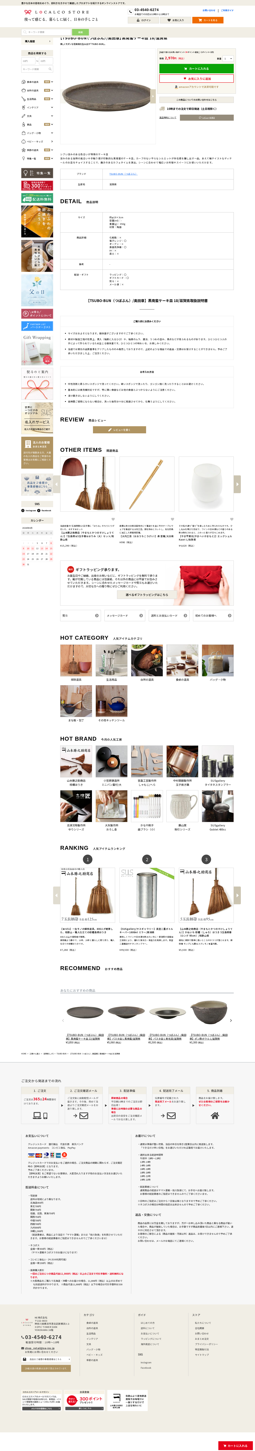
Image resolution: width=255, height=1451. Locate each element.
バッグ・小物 (93, 1349)
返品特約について (167, 117)
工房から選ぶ (35, 1053)
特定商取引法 (202, 1349)
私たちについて (203, 1322)
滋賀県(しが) (48, 1053)
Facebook (44, 510)
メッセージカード (125, 615)
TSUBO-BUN (61, 1053)
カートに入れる (238, 1446)
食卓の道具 (92, 1322)
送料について (148, 1328)
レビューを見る (207, 117)
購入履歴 (38, 41)
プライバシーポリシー (206, 1344)
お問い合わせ (209, 10)
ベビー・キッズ (94, 1354)
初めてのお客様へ (213, 615)
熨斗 (81, 615)
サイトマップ (202, 1354)
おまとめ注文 (202, 1338)
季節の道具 (92, 1360)
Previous (63, 96)
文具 (88, 1344)
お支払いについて (150, 1333)
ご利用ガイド (227, 10)
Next (153, 96)
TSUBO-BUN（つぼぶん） (123, 173)
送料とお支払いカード (169, 615)
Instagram (28, 510)
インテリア (92, 1338)
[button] (56, 484)
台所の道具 (92, 1328)
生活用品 (91, 1333)
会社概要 (199, 1328)
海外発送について (150, 1344)
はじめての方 (148, 1322)
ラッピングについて (151, 1338)
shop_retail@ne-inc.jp (40, 1348)
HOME (23, 1053)
